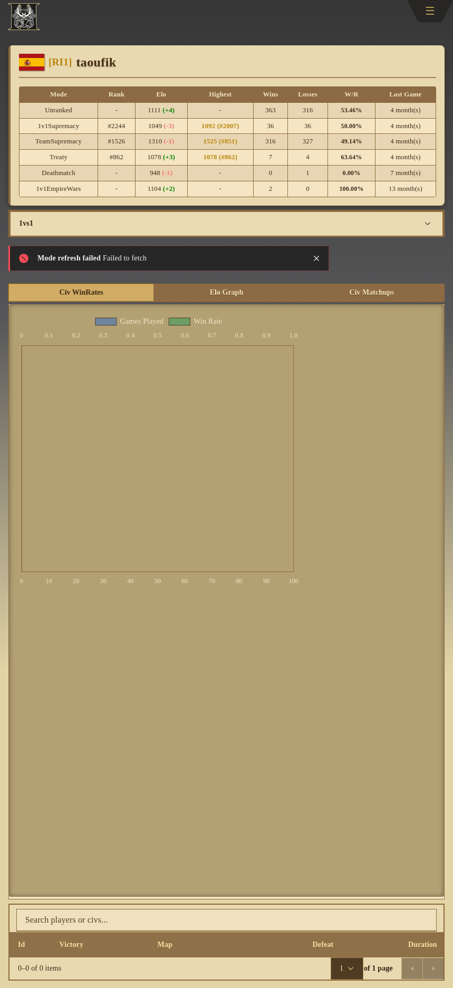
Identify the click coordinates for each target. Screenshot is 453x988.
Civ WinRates (81, 292)
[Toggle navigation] (430, 11)
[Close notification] (316, 258)
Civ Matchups (372, 292)
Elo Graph (226, 292)
